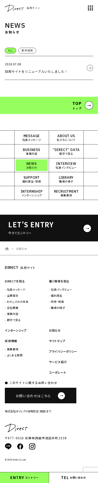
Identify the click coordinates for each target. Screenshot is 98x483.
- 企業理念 (11, 296)
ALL (10, 50)
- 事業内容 (11, 314)
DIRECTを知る (15, 281)
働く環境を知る (59, 281)
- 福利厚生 (55, 296)
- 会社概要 (11, 308)
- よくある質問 (14, 355)
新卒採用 (27, 50)
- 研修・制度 (56, 302)
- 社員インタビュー (60, 289)
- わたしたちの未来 (17, 302)
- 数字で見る (13, 320)
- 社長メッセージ (15, 289)
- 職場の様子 (57, 308)
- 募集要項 (11, 349)
